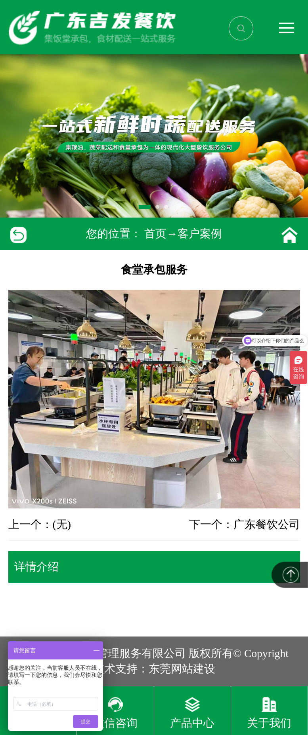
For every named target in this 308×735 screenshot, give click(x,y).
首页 (155, 233)
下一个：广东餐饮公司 (244, 524)
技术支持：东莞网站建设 (154, 669)
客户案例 (200, 233)
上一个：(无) (39, 524)
